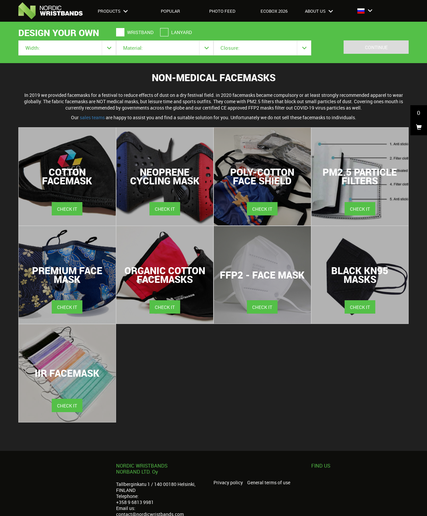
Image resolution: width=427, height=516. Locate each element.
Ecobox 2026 (274, 11)
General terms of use (268, 482)
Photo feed (222, 11)
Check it (67, 209)
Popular (170, 11)
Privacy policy (228, 482)
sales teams (92, 117)
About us (319, 11)
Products (113, 11)
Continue (376, 47)
